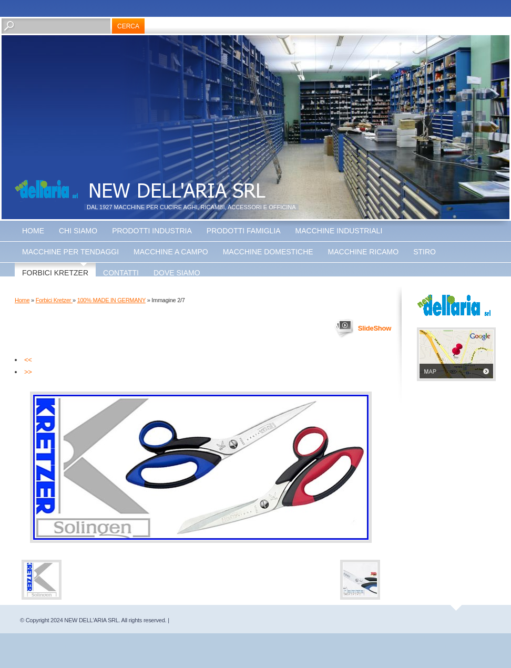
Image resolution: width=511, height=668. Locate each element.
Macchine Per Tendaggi (70, 252)
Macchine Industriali (339, 231)
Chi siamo (78, 231)
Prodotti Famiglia (244, 231)
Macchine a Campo (171, 252)
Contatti (121, 273)
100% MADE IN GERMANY (111, 300)
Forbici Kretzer (55, 273)
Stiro (424, 252)
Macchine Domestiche (268, 252)
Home (33, 231)
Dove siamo (177, 273)
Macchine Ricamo (363, 252)
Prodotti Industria (152, 231)
